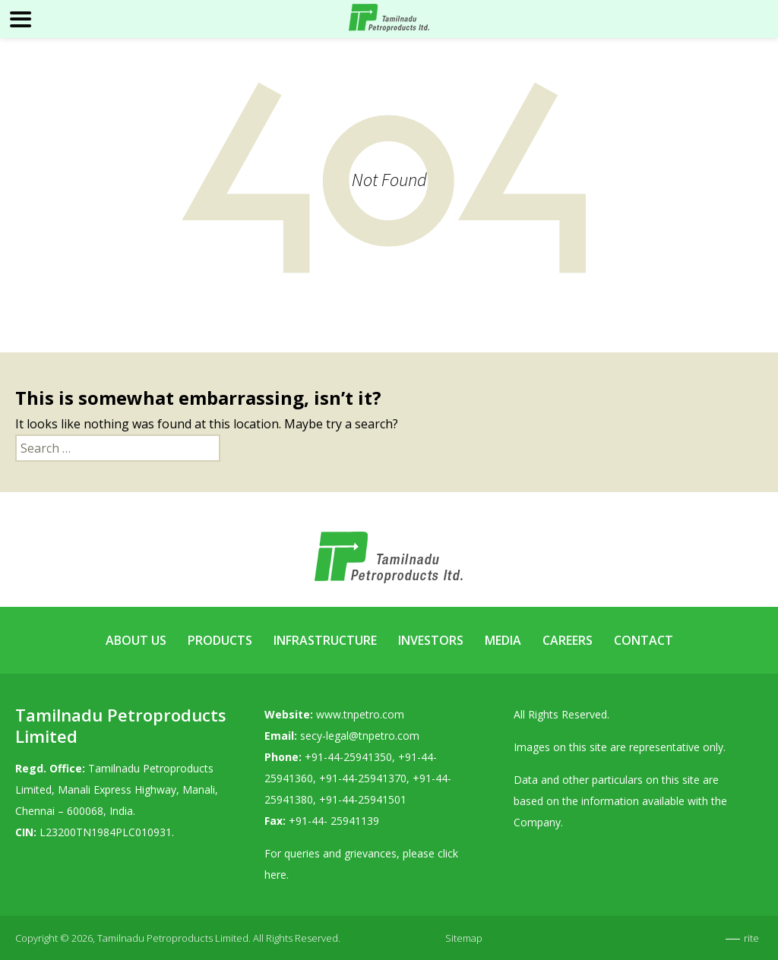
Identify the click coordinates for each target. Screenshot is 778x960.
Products (220, 640)
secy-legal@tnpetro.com (359, 735)
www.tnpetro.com (360, 714)
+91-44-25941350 (348, 757)
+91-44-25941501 (362, 799)
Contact (643, 640)
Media (503, 640)
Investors (430, 640)
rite (751, 938)
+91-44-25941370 (362, 778)
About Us (136, 640)
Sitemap (463, 938)
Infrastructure (325, 640)
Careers (567, 640)
